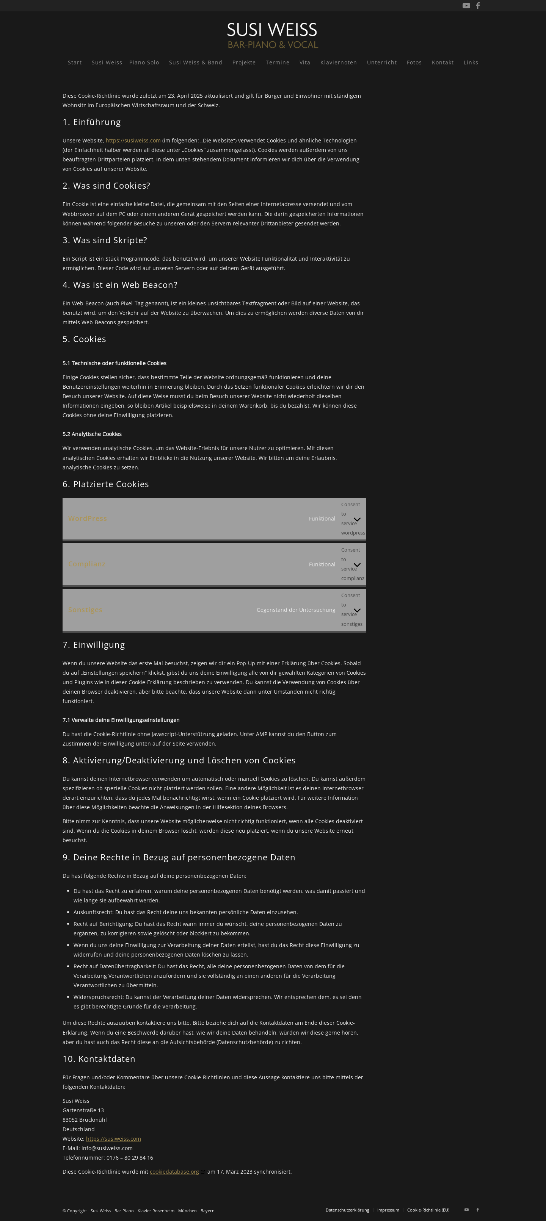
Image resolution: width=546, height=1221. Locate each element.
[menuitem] (75, 62)
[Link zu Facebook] (477, 5)
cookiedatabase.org (174, 1171)
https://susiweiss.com (133, 140)
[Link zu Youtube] (466, 5)
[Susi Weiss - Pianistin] (273, 32)
